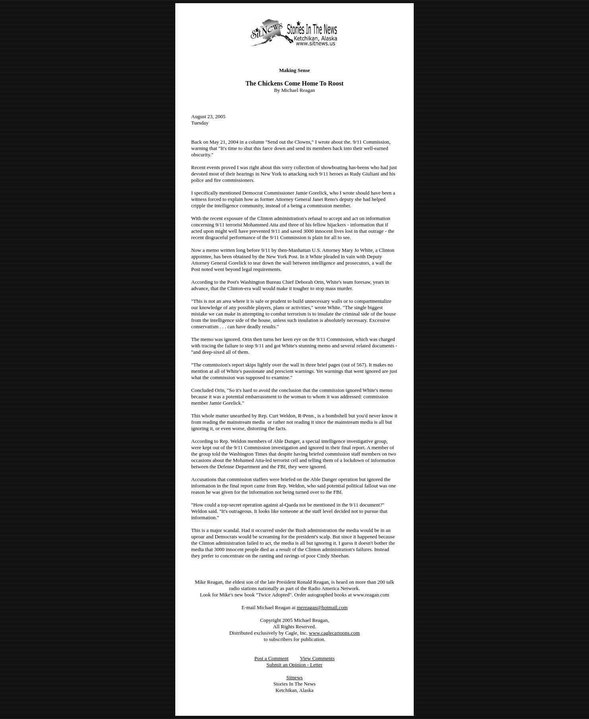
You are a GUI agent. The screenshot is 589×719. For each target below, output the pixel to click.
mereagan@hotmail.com (322, 607)
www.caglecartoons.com (334, 633)
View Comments (317, 658)
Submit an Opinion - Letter (295, 665)
